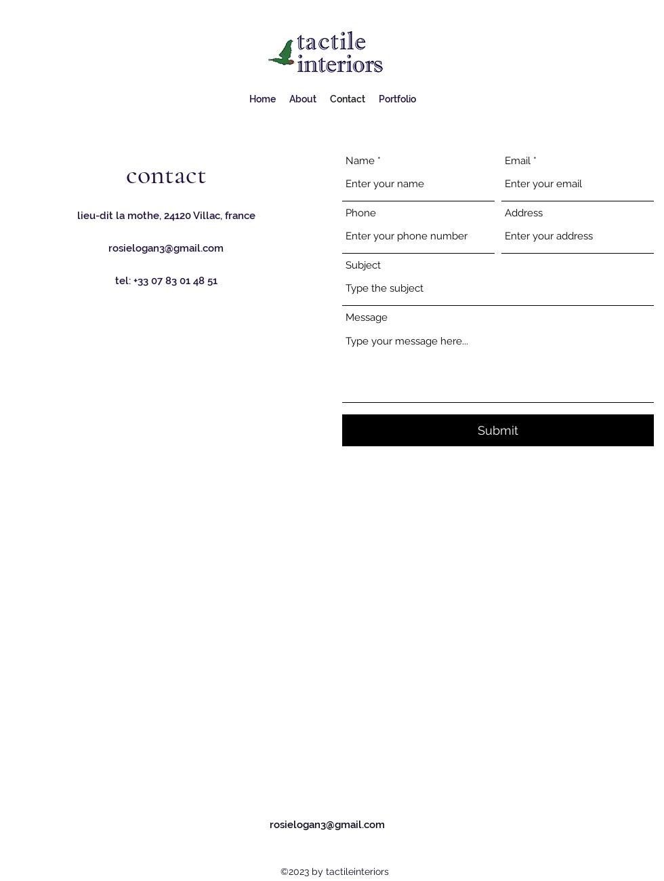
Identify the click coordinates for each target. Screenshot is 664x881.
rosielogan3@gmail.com (166, 248)
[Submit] (498, 430)
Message (367, 318)
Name (360, 161)
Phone (361, 213)
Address (524, 213)
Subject (363, 265)
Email (518, 161)
